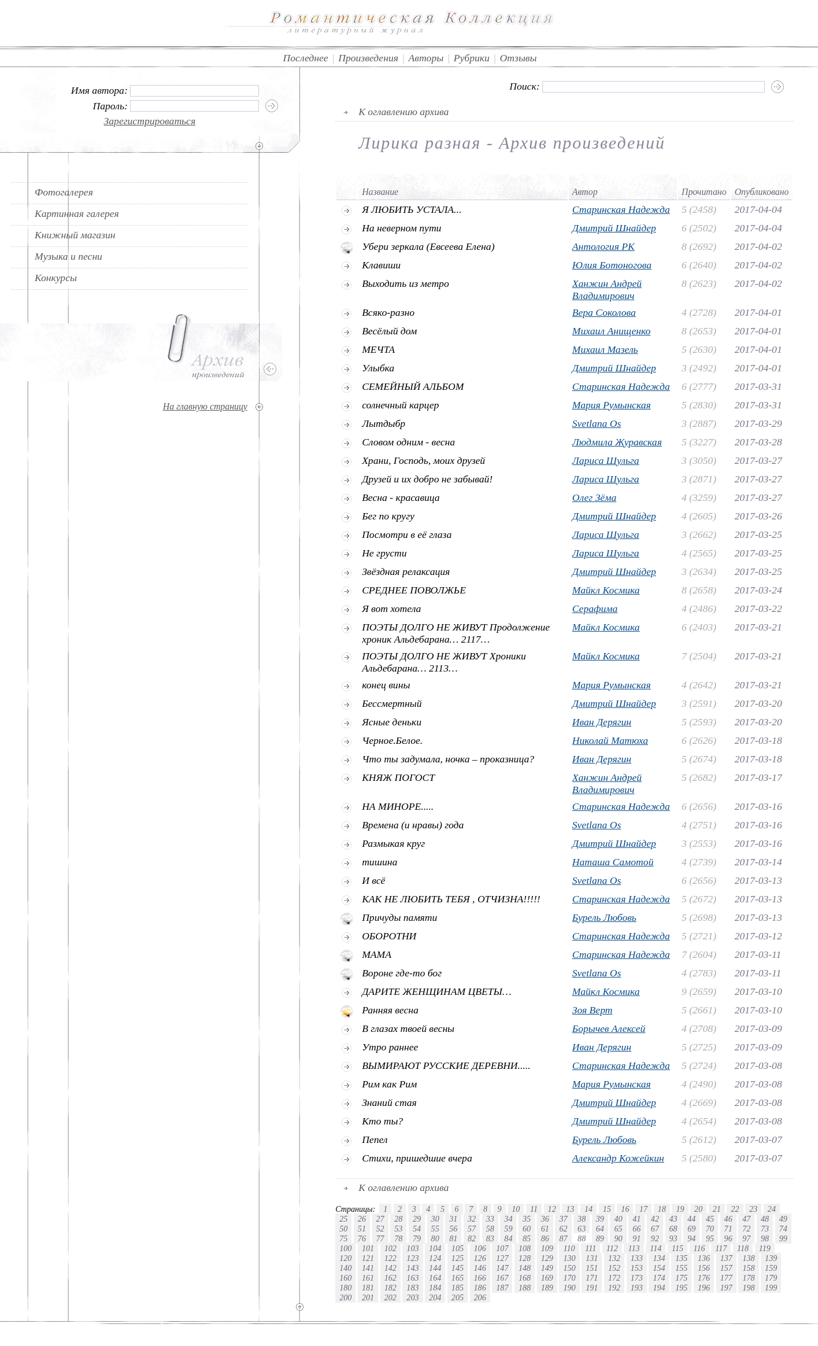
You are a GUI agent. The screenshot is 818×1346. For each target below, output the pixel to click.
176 (704, 1277)
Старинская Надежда (621, 209)
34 (508, 1218)
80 (435, 1238)
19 (680, 1209)
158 (748, 1268)
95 (710, 1238)
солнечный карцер (400, 405)
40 (618, 1218)
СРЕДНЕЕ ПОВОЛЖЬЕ (414, 590)
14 (588, 1209)
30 (435, 1218)
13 (570, 1209)
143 (412, 1268)
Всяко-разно (388, 312)
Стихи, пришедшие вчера (417, 1158)
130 (569, 1258)
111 (590, 1248)
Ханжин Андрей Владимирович (607, 289)
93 (673, 1238)
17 (643, 1209)
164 (435, 1277)
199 (771, 1287)
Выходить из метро (405, 283)
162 (390, 1277)
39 (600, 1218)
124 (435, 1258)
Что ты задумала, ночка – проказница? (448, 759)
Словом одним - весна (408, 442)
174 (659, 1277)
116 (699, 1248)
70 (710, 1228)
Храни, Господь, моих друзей (423, 460)
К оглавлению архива (403, 111)
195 (681, 1287)
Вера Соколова (604, 312)
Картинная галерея (77, 213)
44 (691, 1218)
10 (516, 1209)
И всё (373, 880)
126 (480, 1258)
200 (345, 1297)
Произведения (368, 58)
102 (390, 1248)
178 (748, 1277)
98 (765, 1238)
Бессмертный (391, 703)
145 (457, 1268)
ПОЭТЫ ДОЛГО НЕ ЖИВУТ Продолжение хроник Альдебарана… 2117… (456, 633)
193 (637, 1287)
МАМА (376, 954)
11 (534, 1209)
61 (545, 1228)
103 (412, 1248)
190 (569, 1287)
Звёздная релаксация (406, 571)
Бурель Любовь (604, 917)
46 (728, 1218)
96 (728, 1238)
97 (746, 1238)
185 (457, 1287)
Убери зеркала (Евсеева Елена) (428, 246)
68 (673, 1228)
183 (412, 1287)
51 (362, 1228)
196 (704, 1287)
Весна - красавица (401, 497)
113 (633, 1248)
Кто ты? (382, 1121)
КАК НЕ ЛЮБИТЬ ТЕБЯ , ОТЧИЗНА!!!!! (451, 899)
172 (614, 1277)
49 (783, 1218)
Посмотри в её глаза (406, 534)
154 (659, 1268)
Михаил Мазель (605, 349)
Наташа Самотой (613, 862)
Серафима (595, 608)
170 (569, 1277)
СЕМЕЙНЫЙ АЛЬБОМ (413, 386)
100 (345, 1248)
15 (607, 1209)
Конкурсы (56, 277)
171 (592, 1277)
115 (677, 1248)
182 (390, 1287)
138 (748, 1258)
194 (659, 1287)
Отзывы (517, 58)
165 (457, 1277)
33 (490, 1218)
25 (343, 1218)
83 (490, 1238)
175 (681, 1277)
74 (783, 1228)
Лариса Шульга (605, 460)
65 (618, 1228)
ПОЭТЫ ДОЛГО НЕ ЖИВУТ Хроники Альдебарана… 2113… (444, 662)
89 (600, 1238)
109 (547, 1248)
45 (710, 1218)
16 (625, 1209)
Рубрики (472, 58)
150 (569, 1268)
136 (704, 1258)
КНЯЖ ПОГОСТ (398, 777)
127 (502, 1258)
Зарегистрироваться (150, 121)
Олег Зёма (594, 497)
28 (398, 1218)
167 (502, 1277)
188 (525, 1287)
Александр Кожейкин (618, 1158)
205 (457, 1297)
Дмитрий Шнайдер (614, 228)
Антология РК (603, 246)
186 (480, 1287)
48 (765, 1218)
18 (662, 1209)
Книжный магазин (75, 235)
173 (637, 1277)
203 (412, 1297)
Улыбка (378, 368)
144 (435, 1268)
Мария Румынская (611, 405)
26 (362, 1218)
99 (783, 1238)
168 (525, 1277)
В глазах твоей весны (408, 1028)
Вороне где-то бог (402, 973)
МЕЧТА (378, 349)
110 (569, 1248)
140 (345, 1268)
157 (726, 1268)
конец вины (386, 685)
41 (636, 1218)
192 (614, 1287)
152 (614, 1268)
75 (343, 1238)
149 (547, 1268)
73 (765, 1228)
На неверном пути (401, 228)
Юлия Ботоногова (612, 265)
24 (772, 1209)
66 (636, 1228)
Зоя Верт (592, 1010)
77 (380, 1238)
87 (563, 1238)
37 (563, 1218)
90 (618, 1238)
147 (502, 1268)
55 (435, 1228)
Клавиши (381, 265)
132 (614, 1258)
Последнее (305, 58)
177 (726, 1277)
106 (480, 1248)
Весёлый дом (389, 331)
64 (600, 1228)
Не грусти (384, 553)
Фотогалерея (64, 192)
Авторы (426, 58)
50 (343, 1228)
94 (691, 1238)
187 (502, 1287)
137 (726, 1258)
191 (592, 1287)
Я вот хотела (391, 608)
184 (435, 1287)
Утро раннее (390, 1047)
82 (472, 1238)
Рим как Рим (389, 1084)
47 (746, 1218)
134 (659, 1258)
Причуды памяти (399, 917)
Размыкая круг (393, 843)
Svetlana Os (596, 423)
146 (480, 1268)
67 (655, 1228)
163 (412, 1277)
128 (525, 1258)
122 (390, 1258)
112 (612, 1248)
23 (753, 1209)
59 (508, 1228)
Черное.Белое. (392, 740)
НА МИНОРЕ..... (398, 806)
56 (453, 1228)
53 (398, 1228)
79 (417, 1238)
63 (581, 1228)
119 (765, 1248)
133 (637, 1258)
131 (592, 1258)
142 (390, 1268)
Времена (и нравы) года (413, 825)
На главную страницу (205, 406)
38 (581, 1218)
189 (547, 1287)
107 (502, 1248)
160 (345, 1277)
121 (368, 1258)
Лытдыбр (383, 423)
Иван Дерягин (601, 722)
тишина (379, 862)
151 (592, 1268)
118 (743, 1248)
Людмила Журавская (617, 442)
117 (721, 1248)
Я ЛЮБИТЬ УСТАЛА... (411, 209)
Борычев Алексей (609, 1028)
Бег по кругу (388, 516)
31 (453, 1218)
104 (435, 1248)
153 (637, 1268)
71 (728, 1228)
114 (655, 1248)
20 (698, 1209)
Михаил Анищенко (611, 331)
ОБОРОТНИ (389, 936)
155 (681, 1268)
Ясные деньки (391, 722)
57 (472, 1228)
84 (508, 1238)
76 (362, 1238)
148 (525, 1268)
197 (726, 1287)
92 (655, 1238)
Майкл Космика (606, 590)
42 (655, 1218)
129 (547, 1258)
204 (435, 1297)
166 (480, 1277)
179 (771, 1277)
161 (368, 1277)
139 (771, 1258)
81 (453, 1238)
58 (490, 1228)
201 (368, 1297)
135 (681, 1258)
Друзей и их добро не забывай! (427, 479)
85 (527, 1238)
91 (636, 1238)
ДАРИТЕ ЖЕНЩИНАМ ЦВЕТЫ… (436, 991)
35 (527, 1218)
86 (545, 1238)
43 (673, 1218)
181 (368, 1287)
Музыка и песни (68, 256)
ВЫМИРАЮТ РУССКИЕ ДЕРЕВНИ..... (446, 1065)
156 (704, 1268)
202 (390, 1297)
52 (380, 1228)
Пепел (374, 1139)
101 (368, 1248)
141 (368, 1268)
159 (771, 1268)
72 (746, 1228)
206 (480, 1297)
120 (345, 1258)
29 (417, 1218)
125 (457, 1258)
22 (735, 1209)
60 (527, 1228)
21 (717, 1209)
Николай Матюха (610, 740)
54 (417, 1228)
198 (748, 1287)
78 (398, 1238)
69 (691, 1228)
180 (345, 1287)
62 (563, 1228)
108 (525, 1248)
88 (581, 1238)
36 (545, 1218)
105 (457, 1248)
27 (380, 1218)
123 (412, 1258)
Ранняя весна (390, 1010)
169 (547, 1277)
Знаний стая (389, 1102)
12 (552, 1209)
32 (472, 1218)
